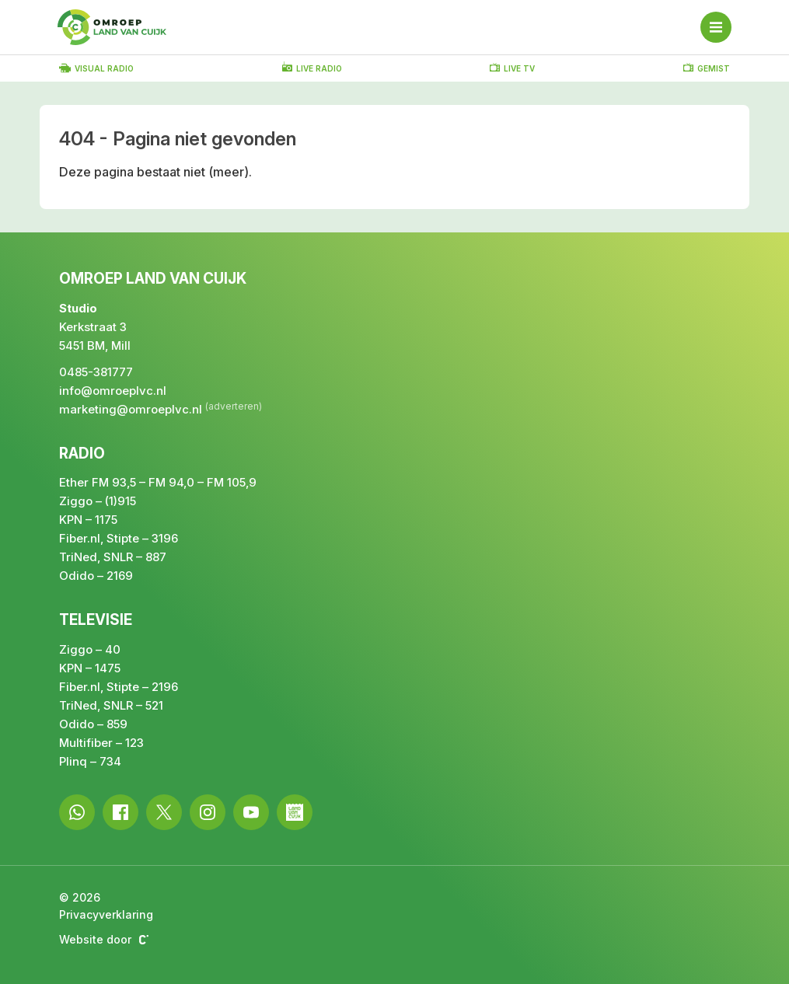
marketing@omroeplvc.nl (130, 409)
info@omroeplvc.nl (112, 390)
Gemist (706, 67)
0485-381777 (96, 372)
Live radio (312, 67)
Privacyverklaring (106, 914)
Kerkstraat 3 (93, 326)
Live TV (512, 67)
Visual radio (96, 68)
